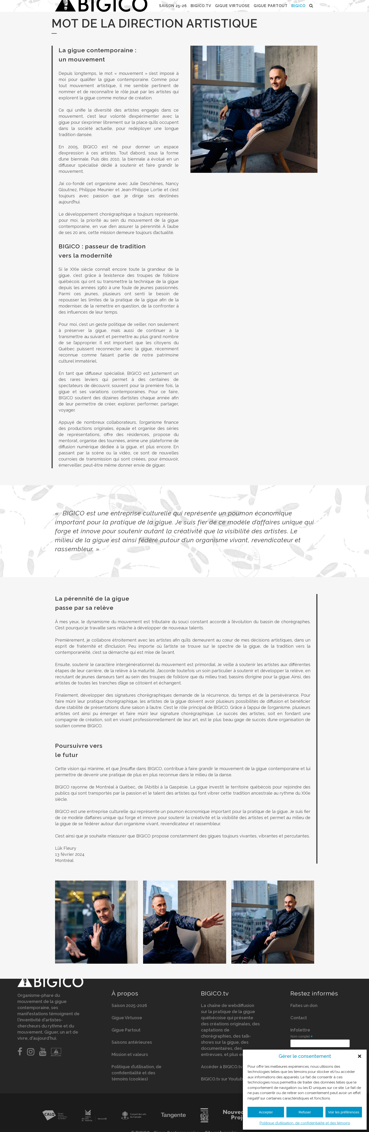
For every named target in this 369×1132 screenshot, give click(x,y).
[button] (359, 1056)
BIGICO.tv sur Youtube (223, 1080)
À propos (125, 995)
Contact (298, 1019)
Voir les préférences (343, 1112)
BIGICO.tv (215, 995)
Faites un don (303, 1007)
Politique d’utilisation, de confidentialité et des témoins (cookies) (136, 1074)
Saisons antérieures (132, 1044)
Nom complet (301, 1038)
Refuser (305, 1112)
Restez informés (314, 995)
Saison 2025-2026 (129, 1007)
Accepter (266, 1112)
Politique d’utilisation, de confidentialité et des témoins (305, 1123)
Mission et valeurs (130, 1056)
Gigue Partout (126, 1031)
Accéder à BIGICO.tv (221, 1068)
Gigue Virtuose (127, 1019)
